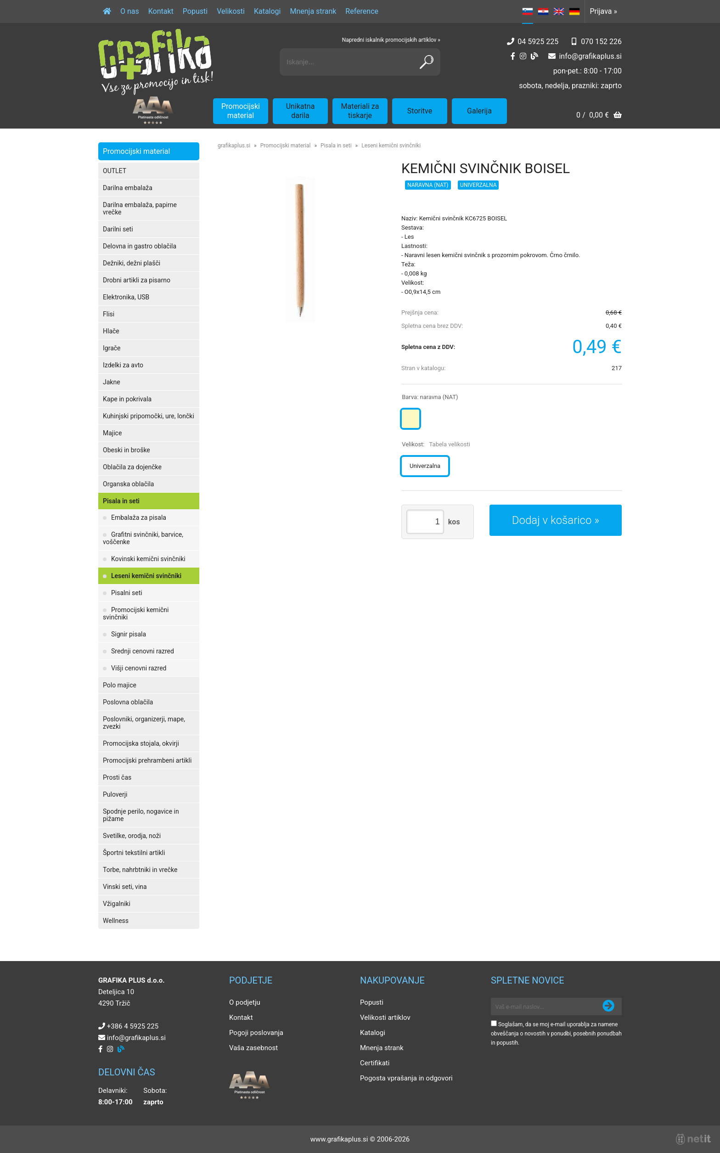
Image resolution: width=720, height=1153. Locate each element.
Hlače (111, 331)
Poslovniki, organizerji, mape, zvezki (144, 722)
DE (574, 11)
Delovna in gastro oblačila (139, 246)
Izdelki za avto (123, 365)
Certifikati (374, 1063)
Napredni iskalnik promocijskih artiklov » (391, 40)
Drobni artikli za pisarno (136, 280)
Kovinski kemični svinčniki (148, 558)
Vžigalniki (116, 903)
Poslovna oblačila (128, 702)
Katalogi (267, 11)
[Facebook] (513, 56)
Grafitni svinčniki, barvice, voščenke (143, 538)
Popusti (195, 11)
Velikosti (231, 11)
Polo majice (119, 685)
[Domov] (107, 11)
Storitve (419, 111)
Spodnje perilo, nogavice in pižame (141, 815)
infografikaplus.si (590, 56)
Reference (361, 11)
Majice (112, 433)
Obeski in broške (126, 450)
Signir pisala (128, 634)
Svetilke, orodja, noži (132, 835)
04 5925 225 (538, 41)
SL (527, 11)
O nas (129, 11)
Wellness (116, 920)
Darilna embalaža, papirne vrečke (140, 208)
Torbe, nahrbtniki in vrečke (140, 869)
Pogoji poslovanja (256, 1033)
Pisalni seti (126, 592)
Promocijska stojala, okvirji (141, 743)
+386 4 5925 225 (132, 1026)
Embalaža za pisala (138, 517)
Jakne (111, 382)
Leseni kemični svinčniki (146, 575)
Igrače (112, 348)
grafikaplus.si (234, 145)
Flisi (108, 314)
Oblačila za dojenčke (132, 467)
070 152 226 (601, 41)
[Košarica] (599, 116)
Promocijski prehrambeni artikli (147, 760)
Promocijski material (240, 111)
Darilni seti (118, 229)
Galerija (479, 111)
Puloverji (115, 794)
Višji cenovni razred (139, 668)
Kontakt (161, 11)
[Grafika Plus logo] (155, 62)
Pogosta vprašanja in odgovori (406, 1078)
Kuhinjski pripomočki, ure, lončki (148, 416)
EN (558, 11)
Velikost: (436, 444)
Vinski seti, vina (125, 886)
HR (543, 11)
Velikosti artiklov (385, 1017)
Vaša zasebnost (253, 1048)
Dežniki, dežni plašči (131, 263)
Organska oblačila (128, 484)
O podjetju (244, 1002)
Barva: (430, 397)
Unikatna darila (300, 111)
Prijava (603, 11)
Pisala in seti (121, 501)
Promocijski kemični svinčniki (136, 613)
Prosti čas (117, 777)
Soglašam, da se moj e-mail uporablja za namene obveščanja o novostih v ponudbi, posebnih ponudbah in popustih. (556, 1033)
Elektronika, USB (126, 297)
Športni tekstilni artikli (134, 852)
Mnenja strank (313, 11)
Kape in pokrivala (127, 399)
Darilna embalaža (127, 187)
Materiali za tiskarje (360, 111)
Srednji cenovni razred (142, 651)
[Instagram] (523, 56)
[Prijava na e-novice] (608, 1006)
